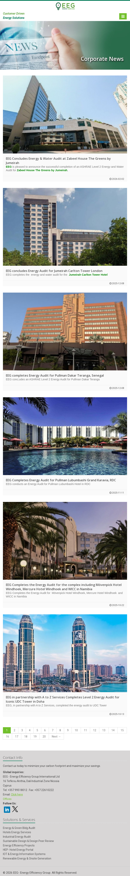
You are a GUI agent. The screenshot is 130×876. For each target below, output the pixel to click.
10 (76, 730)
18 (25, 736)
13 (103, 730)
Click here (17, 794)
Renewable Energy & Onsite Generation (27, 858)
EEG (9, 166)
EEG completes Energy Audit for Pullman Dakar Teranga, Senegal (55, 375)
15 (122, 730)
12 (94, 730)
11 (85, 730)
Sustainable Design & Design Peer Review (28, 841)
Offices (7, 799)
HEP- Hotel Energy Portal (18, 849)
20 (44, 736)
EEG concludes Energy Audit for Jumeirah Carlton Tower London (54, 271)
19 (35, 736)
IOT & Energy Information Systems (24, 854)
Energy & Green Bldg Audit (19, 828)
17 (16, 736)
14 (113, 730)
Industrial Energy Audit (17, 836)
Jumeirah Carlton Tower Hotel (88, 274)
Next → (56, 736)
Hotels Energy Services (17, 832)
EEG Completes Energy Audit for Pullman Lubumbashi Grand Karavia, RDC (61, 480)
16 (7, 736)
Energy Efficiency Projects (19, 845)
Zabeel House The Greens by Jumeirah (42, 170)
